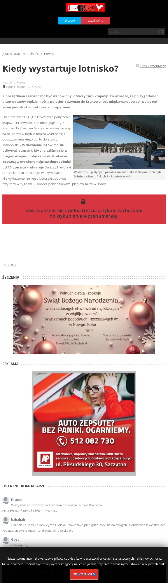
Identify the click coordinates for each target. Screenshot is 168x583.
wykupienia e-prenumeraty (86, 216)
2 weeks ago (65, 531)
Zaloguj (70, 21)
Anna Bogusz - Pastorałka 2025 (21, 510)
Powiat (21, 82)
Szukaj (162, 31)
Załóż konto (95, 21)
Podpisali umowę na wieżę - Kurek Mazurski (29, 531)
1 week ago (50, 510)
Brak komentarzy (153, 66)
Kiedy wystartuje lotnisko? (60, 68)
